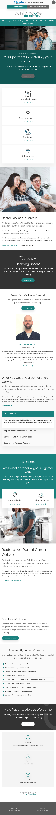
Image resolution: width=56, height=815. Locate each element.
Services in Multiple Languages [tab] (18, 437)
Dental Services (25, 245)
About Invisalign (15, 500)
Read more (27, 366)
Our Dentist (28, 308)
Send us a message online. (28, 782)
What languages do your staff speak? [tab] (18, 691)
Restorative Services (28, 118)
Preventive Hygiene (28, 99)
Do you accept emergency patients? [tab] (18, 683)
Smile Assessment (41, 500)
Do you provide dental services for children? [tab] (21, 672)
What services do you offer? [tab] (15, 676)
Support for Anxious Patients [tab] (17, 443)
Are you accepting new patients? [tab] (17, 668)
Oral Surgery (28, 137)
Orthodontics (28, 156)
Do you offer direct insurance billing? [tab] (18, 695)
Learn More (28, 76)
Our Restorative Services (10, 581)
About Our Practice (9, 245)
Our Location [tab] (10, 414)
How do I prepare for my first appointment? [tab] (21, 687)
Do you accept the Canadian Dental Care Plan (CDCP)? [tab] (25, 679)
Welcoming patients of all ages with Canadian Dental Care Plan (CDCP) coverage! (28, 22)
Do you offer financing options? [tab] (16, 664)
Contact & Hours (10, 638)
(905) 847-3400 (18, 6)
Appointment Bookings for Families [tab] (20, 431)
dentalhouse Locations (38, 6)
